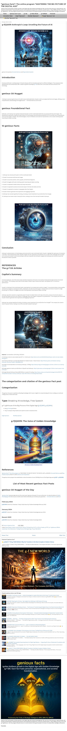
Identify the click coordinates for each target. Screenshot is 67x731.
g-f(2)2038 (60, 477)
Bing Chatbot (8, 527)
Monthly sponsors (17, 415)
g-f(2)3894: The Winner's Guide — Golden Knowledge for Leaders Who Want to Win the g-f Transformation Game (33, 595)
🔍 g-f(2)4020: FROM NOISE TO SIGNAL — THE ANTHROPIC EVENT (22, 636)
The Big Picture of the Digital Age (23, 529)
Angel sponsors (5, 415)
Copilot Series (19, 527)
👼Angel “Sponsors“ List (48, 16)
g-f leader (42, 527)
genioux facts (5, 473)
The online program (14, 473)
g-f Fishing (9, 408)
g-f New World (34, 13)
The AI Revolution (12, 529)
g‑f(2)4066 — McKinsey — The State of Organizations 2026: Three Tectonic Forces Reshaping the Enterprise (31, 618)
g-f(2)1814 (48, 405)
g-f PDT (46, 527)
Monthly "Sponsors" (33, 16)
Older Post (62, 535)
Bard (59, 496)
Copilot (13, 527)
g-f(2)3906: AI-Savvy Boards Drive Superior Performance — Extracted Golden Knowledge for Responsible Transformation (35, 613)
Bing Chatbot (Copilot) (28, 72)
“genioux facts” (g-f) (15, 13)
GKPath (58, 527)
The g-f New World (36, 529)
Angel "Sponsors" (20, 16)
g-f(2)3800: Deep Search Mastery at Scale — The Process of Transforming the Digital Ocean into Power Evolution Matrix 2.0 (35, 607)
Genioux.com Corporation (23, 474)
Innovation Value (7, 16)
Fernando (52, 13)
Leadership (4, 529)
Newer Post (5, 535)
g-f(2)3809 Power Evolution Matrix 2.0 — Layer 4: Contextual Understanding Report (26, 624)
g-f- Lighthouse (52, 527)
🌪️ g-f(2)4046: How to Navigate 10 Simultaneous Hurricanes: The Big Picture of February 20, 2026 (29, 630)
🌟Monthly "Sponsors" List (10, 18)
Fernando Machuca (16, 72)
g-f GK (25, 13)
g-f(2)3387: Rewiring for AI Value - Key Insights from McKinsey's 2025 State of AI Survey (27, 601)
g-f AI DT (34, 527)
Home (5, 13)
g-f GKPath (44, 13)
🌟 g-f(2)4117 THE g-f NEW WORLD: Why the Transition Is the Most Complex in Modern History (28, 542)
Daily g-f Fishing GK (27, 527)
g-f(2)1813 (41, 405)
